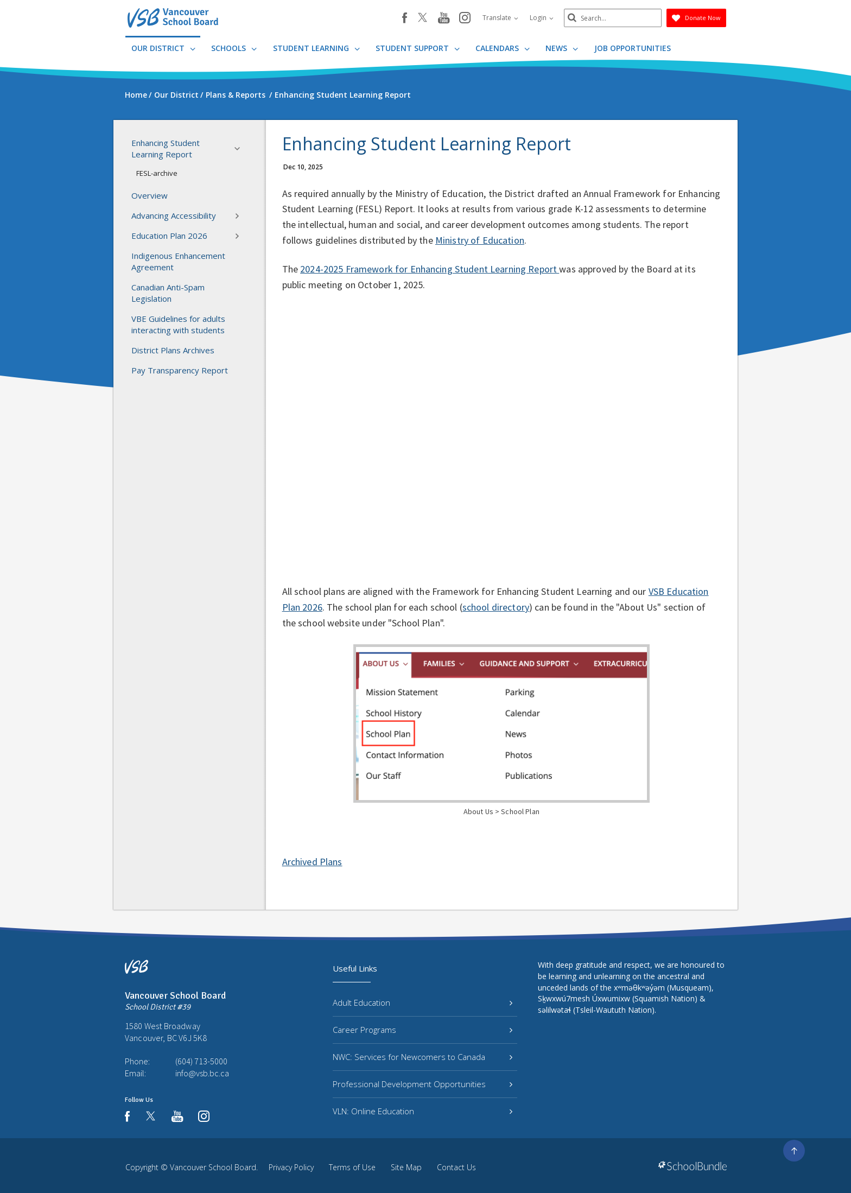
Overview (149, 195)
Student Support (418, 48)
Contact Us (456, 1167)
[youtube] (443, 18)
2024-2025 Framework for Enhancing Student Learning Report (429, 269)
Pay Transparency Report (179, 370)
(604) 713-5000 (201, 1061)
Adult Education (422, 1002)
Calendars (502, 48)
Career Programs (422, 1029)
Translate (500, 17)
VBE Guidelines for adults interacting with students (178, 324)
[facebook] (404, 18)
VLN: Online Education (422, 1111)
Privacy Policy (291, 1167)
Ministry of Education (479, 240)
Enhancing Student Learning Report (188, 148)
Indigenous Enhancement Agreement (178, 261)
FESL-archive (156, 173)
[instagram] (465, 18)
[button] (240, 149)
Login (542, 17)
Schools (234, 48)
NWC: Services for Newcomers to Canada (422, 1056)
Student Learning (316, 48)
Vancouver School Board (213, 1167)
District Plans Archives (172, 350)
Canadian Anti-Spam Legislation (168, 293)
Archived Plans (312, 861)
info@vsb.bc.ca (202, 1073)
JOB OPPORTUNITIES (632, 48)
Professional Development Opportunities (422, 1083)
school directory (495, 607)
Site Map (406, 1167)
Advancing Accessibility (188, 216)
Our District (163, 48)
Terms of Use (352, 1167)
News (561, 48)
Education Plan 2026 (188, 236)
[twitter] (422, 18)
